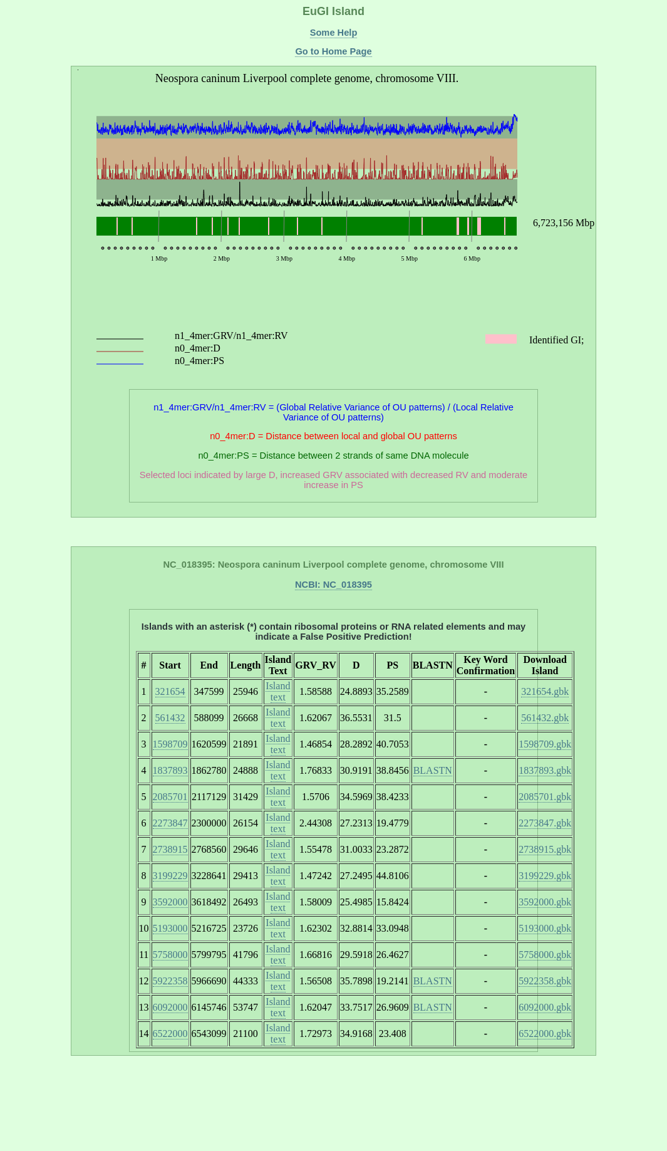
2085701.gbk (545, 796)
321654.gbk (545, 691)
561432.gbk (545, 717)
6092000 (170, 1007)
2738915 (170, 849)
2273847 (170, 823)
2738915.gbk (545, 849)
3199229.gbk (545, 875)
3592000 (170, 902)
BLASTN (432, 770)
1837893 (170, 770)
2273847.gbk (545, 823)
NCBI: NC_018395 (333, 585)
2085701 (170, 796)
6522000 (170, 1033)
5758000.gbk (545, 954)
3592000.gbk (545, 902)
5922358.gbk (545, 981)
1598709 (170, 744)
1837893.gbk (545, 770)
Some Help (334, 33)
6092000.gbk (545, 1007)
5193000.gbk (545, 928)
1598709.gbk (545, 744)
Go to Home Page (333, 51)
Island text (278, 691)
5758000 (170, 954)
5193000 (170, 928)
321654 (170, 691)
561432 (170, 717)
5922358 (170, 981)
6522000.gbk (545, 1033)
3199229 (170, 875)
